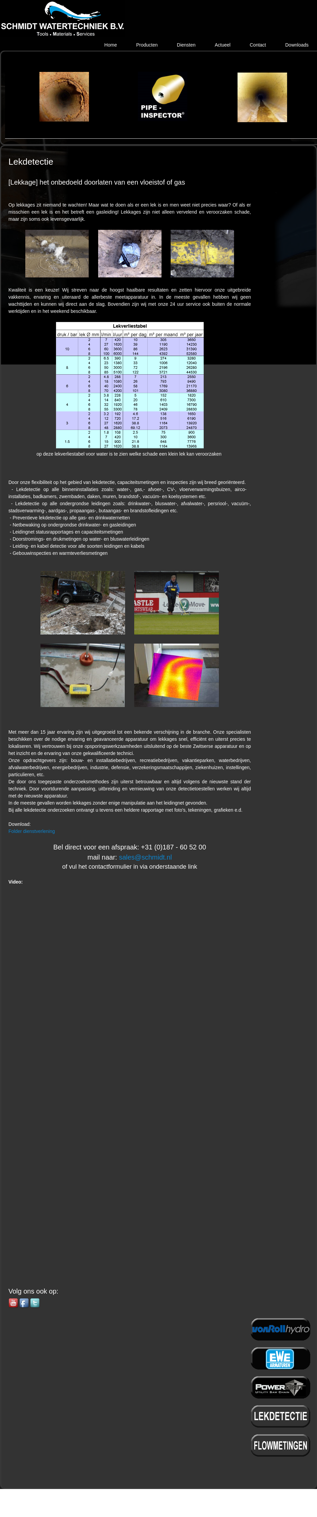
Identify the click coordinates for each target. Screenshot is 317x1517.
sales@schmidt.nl (145, 857)
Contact (258, 45)
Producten (147, 45)
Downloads (297, 45)
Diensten (186, 45)
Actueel (223, 45)
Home (110, 45)
